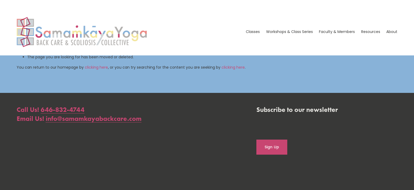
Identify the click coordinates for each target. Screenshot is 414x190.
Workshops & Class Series (289, 31)
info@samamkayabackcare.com (94, 119)
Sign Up (272, 147)
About (391, 31)
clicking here (96, 67)
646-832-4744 (62, 110)
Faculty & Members (337, 31)
